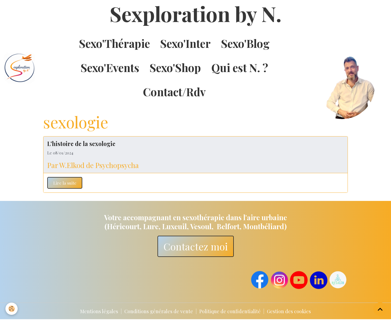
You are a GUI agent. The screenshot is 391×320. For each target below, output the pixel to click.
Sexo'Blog (245, 43)
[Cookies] (11, 309)
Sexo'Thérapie (114, 43)
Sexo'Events (110, 67)
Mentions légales (99, 311)
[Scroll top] (380, 309)
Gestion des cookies (289, 311)
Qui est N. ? (239, 67)
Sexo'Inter (185, 43)
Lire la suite (64, 183)
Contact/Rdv (174, 91)
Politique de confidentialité (230, 311)
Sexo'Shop (175, 67)
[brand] (19, 67)
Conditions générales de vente (158, 311)
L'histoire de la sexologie (81, 143)
